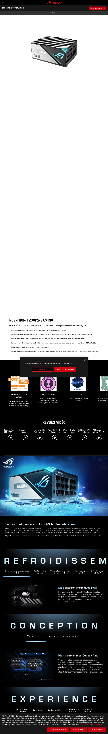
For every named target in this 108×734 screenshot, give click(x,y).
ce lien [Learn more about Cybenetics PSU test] (7, 535)
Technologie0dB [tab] (81, 569)
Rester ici (42, 369)
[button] (3, 2)
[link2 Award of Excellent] (84, 389)
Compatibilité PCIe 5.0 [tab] (72, 707)
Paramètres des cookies (58, 730)
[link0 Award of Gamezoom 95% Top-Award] (20, 390)
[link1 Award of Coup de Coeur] (52, 390)
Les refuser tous (78, 730)
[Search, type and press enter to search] (105, 2)
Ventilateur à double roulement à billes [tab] (60, 569)
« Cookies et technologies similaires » (91, 724)
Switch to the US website (65, 369)
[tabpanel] (54, 661)
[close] (85, 360)
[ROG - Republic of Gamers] (54, 2)
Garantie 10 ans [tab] (87, 707)
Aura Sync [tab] (38, 707)
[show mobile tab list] (54, 13)
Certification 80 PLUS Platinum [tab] (65, 634)
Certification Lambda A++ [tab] (97, 569)
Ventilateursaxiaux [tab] (40, 569)
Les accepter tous (97, 730)
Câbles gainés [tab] (54, 707)
